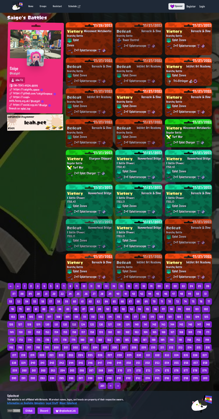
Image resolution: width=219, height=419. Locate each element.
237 (205, 355)
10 (84, 286)
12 (98, 286)
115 (118, 316)
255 (176, 362)
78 (12, 309)
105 (31, 316)
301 (102, 385)
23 (183, 286)
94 (139, 309)
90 (107, 309)
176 (47, 339)
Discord (44, 410)
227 (110, 355)
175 (38, 339)
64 (106, 301)
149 (12, 332)
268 (101, 370)
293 (138, 378)
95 (147, 309)
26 (207, 286)
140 (137, 324)
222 (61, 355)
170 (199, 332)
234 (176, 355)
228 (119, 355)
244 (71, 362)
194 (207, 339)
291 (119, 378)
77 (208, 301)
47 (173, 293)
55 (34, 301)
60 (74, 301)
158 (92, 332)
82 (43, 309)
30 (38, 293)
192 (189, 339)
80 (28, 309)
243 (61, 362)
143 (163, 324)
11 (91, 286)
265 (72, 370)
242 (52, 362)
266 (82, 370)
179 (73, 339)
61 (82, 301)
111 (84, 316)
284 (52, 378)
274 (157, 370)
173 (21, 339)
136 (101, 324)
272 (138, 370)
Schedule (74, 6)
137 (110, 324)
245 (81, 362)
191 (180, 339)
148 (208, 324)
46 (165, 293)
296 (167, 378)
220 (42, 355)
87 (83, 309)
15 (121, 286)
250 (128, 362)
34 (70, 293)
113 (101, 316)
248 (109, 362)
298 (186, 378)
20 (159, 286)
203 (85, 347)
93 (131, 309)
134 (83, 324)
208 (134, 347)
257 (195, 362)
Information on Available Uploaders (26, 403)
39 (109, 293)
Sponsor (176, 6)
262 (43, 370)
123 (188, 316)
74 (185, 301)
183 (109, 339)
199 (47, 347)
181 (91, 339)
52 (10, 301)
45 (157, 293)
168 (181, 332)
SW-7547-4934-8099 (23, 85)
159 (101, 332)
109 (67, 316)
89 (99, 309)
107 (49, 316)
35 (78, 293)
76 (201, 301)
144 (172, 324)
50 (197, 293)
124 (197, 316)
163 (137, 332)
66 (122, 301)
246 (90, 362)
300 (205, 378)
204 (95, 347)
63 (98, 301)
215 (199, 347)
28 (22, 293)
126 (11, 324)
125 (206, 316)
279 (204, 370)
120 (161, 316)
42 (133, 293)
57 (50, 301)
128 (29, 324)
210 (153, 347)
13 (106, 286)
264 (62, 370)
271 (129, 370)
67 (130, 301)
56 (42, 301)
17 (136, 286)
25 (199, 286)
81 (36, 309)
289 (100, 378)
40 (117, 293)
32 (54, 293)
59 (66, 301)
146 (190, 324)
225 (90, 355)
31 (46, 293)
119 (152, 316)
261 (34, 370)
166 (163, 332)
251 (138, 362)
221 (51, 355)
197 (29, 347)
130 (47, 324)
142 (154, 324)
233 (167, 355)
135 (92, 324)
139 (128, 324)
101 (197, 309)
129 (38, 324)
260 (24, 370)
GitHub (28, 410)
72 (169, 301)
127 (20, 324)
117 (135, 316)
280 (14, 378)
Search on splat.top (19, 108)
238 (14, 362)
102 (206, 309)
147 (199, 324)
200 (56, 347)
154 (56, 332)
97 (163, 309)
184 (118, 339)
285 (61, 378)
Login (202, 6)
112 (93, 316)
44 (149, 293)
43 (141, 293)
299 (195, 378)
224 (80, 355)
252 (147, 362)
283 (42, 378)
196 (20, 347)
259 (14, 370)
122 (179, 316)
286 (71, 378)
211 (162, 347)
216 (208, 347)
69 (146, 301)
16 (129, 286)
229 (129, 355)
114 (110, 316)
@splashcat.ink (66, 410)
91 (115, 309)
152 (38, 332)
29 (30, 293)
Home (30, 6)
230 (139, 355)
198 (38, 347)
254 (167, 362)
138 (119, 324)
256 (186, 362)
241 (42, 362)
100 (188, 309)
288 (90, 378)
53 (18, 301)
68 (138, 301)
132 (65, 324)
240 (33, 362)
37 (94, 293)
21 (167, 286)
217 (14, 355)
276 (176, 370)
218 (23, 355)
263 (53, 370)
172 (12, 339)
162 (128, 332)
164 (145, 332)
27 (13, 293)
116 (127, 316)
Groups (43, 6)
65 (114, 301)
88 (91, 309)
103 (13, 316)
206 (114, 347)
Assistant (57, 6)
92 (123, 309)
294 (147, 378)
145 (181, 324)
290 (109, 378)
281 (23, 378)
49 (189, 293)
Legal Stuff (52, 403)
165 (154, 332)
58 (58, 301)
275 (167, 370)
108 (58, 316)
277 (186, 370)
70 (154, 301)
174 (30, 339)
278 (195, 370)
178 (65, 339)
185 (127, 339)
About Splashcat (68, 403)
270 (120, 370)
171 (207, 332)
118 (143, 316)
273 (148, 370)
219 (32, 355)
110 (76, 316)
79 (20, 309)
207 (124, 347)
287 (81, 378)
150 (21, 332)
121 (170, 316)
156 (74, 332)
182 (100, 339)
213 (180, 347)
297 (176, 378)
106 (40, 316)
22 (175, 286)
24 (191, 286)
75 (193, 301)
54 (26, 301)
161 (118, 332)
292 (128, 378)
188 (153, 339)
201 (66, 347)
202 (75, 347)
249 (119, 362)
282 (33, 378)
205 (105, 347)
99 (179, 309)
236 (195, 355)
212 (171, 347)
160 (110, 332)
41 (126, 293)
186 (136, 339)
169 (190, 332)
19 (151, 286)
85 (67, 309)
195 (11, 347)
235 (186, 355)
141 (145, 324)
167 (172, 332)
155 (65, 332)
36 (86, 293)
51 (205, 293)
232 (157, 355)
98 (171, 309)
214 (189, 347)
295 (157, 378)
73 (177, 301)
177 (56, 339)
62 (90, 301)
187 (145, 339)
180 (82, 339)
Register (191, 6)
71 (162, 301)
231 (148, 355)
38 (101, 293)
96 (155, 309)
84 (60, 309)
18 (144, 286)
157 (83, 332)
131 (56, 324)
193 (198, 339)
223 (71, 355)
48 (181, 293)
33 (62, 293)
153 (47, 332)
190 (172, 339)
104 (22, 316)
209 (143, 347)
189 (162, 339)
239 (23, 362)
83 (52, 309)
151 (29, 332)
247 (100, 362)
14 (114, 286)
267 (91, 370)
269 (110, 370)
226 (100, 355)
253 (157, 362)
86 (75, 309)
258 (205, 362)
